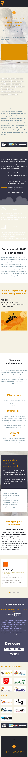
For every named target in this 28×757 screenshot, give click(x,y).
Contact (14, 741)
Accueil (14, 739)
